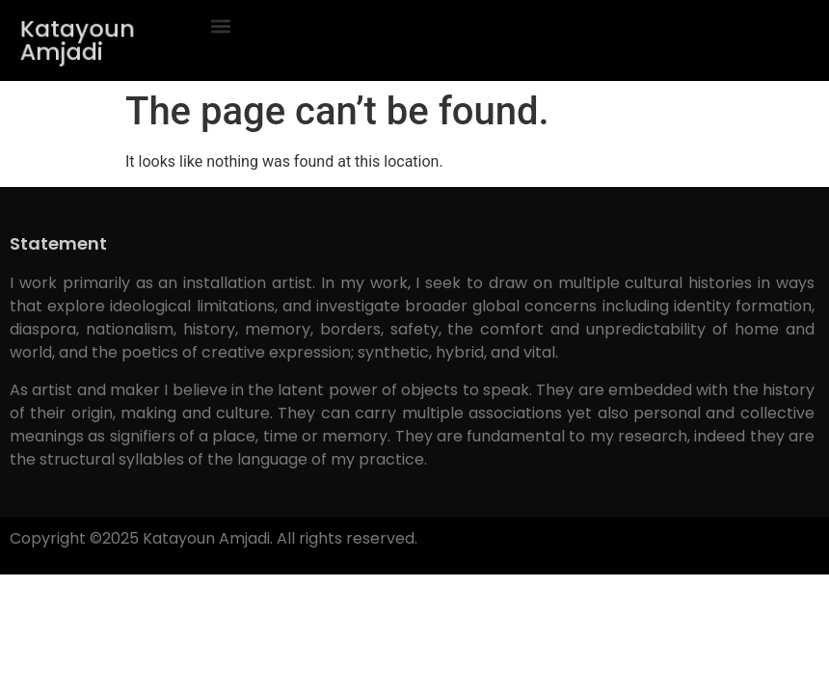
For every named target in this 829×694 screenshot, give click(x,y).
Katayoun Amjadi (78, 40)
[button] (220, 25)
